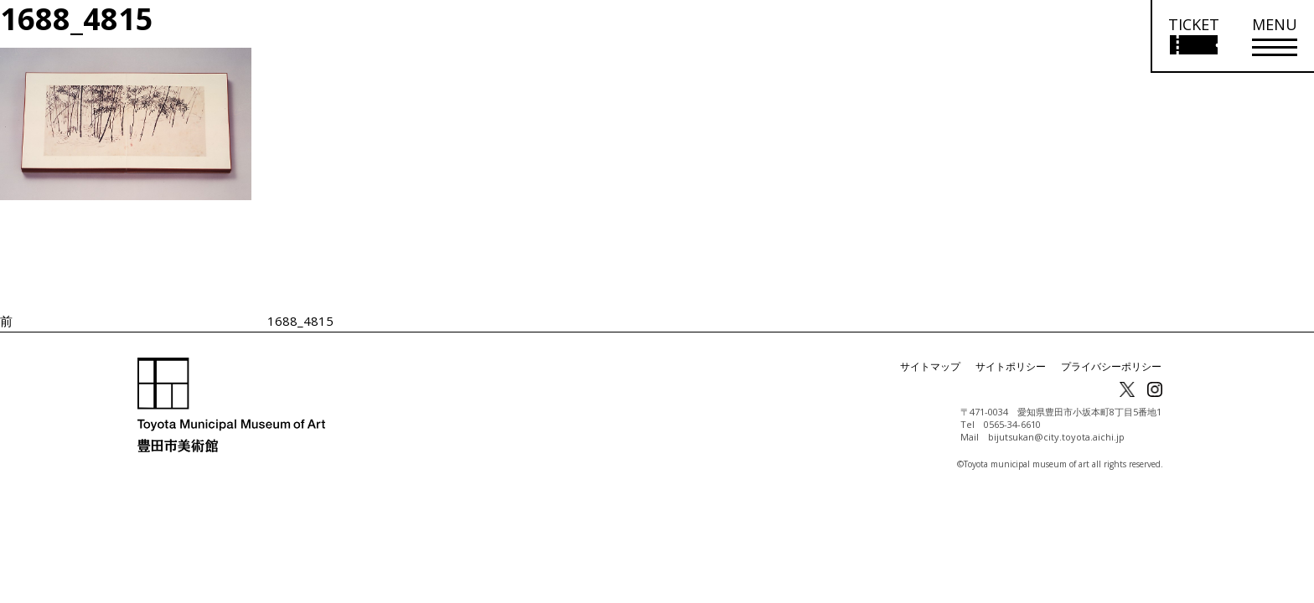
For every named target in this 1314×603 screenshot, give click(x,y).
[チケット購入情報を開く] (1193, 36)
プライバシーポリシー (1111, 366)
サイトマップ (930, 366)
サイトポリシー (1010, 366)
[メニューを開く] (1274, 36)
